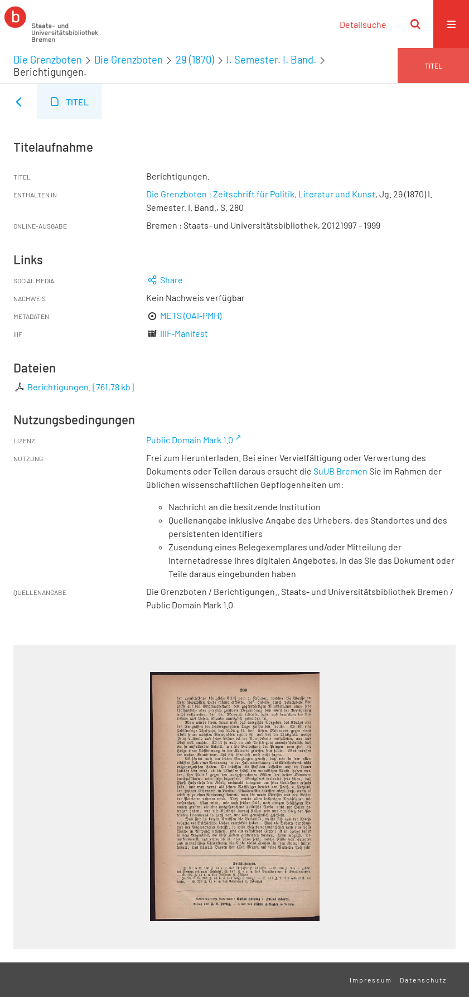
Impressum (371, 980)
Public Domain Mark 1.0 (189, 439)
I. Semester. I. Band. (271, 60)
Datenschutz (423, 980)
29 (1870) (195, 60)
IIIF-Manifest (184, 333)
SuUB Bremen (340, 471)
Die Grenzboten (47, 60)
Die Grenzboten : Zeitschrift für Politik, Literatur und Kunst (260, 193)
